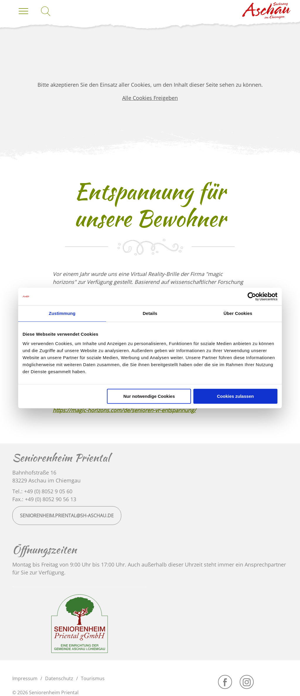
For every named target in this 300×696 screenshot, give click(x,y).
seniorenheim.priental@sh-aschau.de (67, 515)
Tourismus (93, 678)
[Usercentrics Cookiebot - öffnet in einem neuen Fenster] (251, 296)
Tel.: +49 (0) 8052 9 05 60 (42, 491)
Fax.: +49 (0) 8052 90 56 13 (44, 499)
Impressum (25, 678)
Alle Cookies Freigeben (150, 97)
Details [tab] (150, 313)
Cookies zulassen (235, 396)
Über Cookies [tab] (238, 313)
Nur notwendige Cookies (149, 396)
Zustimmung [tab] (62, 313)
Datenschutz (59, 678)
